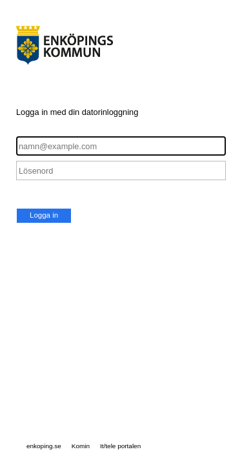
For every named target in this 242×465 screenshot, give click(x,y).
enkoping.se (43, 446)
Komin (81, 446)
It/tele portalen (120, 446)
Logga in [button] (44, 215)
